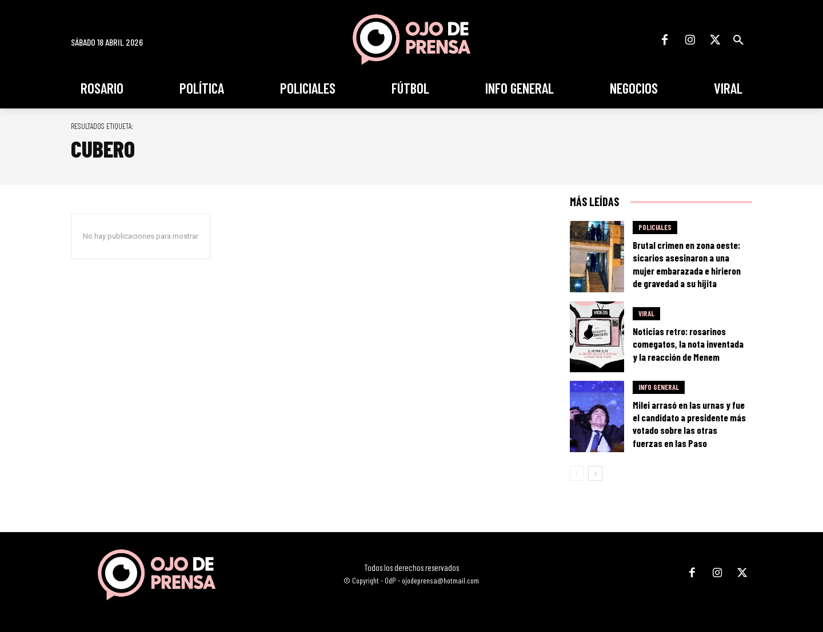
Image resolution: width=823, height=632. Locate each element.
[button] (738, 40)
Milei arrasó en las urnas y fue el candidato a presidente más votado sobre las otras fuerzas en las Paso (689, 423)
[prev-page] (577, 473)
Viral (646, 313)
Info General (658, 387)
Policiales (655, 227)
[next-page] (595, 473)
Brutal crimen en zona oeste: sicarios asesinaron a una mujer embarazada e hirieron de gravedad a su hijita (687, 263)
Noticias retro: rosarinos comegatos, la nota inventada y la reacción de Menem (688, 343)
